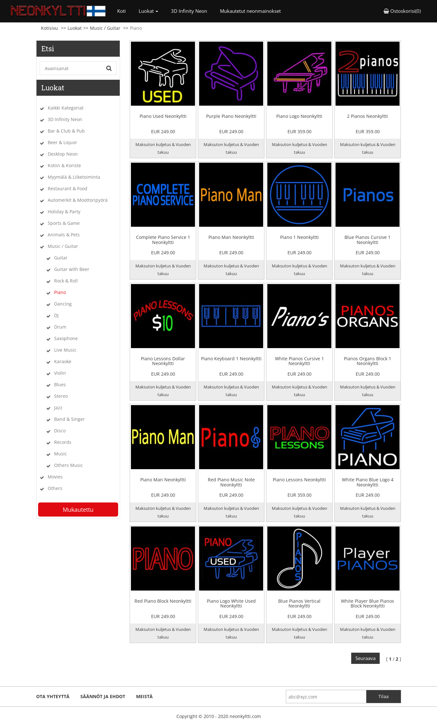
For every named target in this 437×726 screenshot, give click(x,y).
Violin (60, 373)
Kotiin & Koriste (64, 165)
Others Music (68, 465)
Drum (60, 327)
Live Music (65, 350)
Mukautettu (78, 509)
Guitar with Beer (71, 269)
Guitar (61, 258)
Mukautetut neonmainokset (250, 11)
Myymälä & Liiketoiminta (74, 177)
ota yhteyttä (52, 696)
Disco (60, 431)
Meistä (144, 696)
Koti (124, 10)
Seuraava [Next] (365, 658)
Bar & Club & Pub (66, 131)
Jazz (58, 407)
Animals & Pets (64, 235)
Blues (60, 384)
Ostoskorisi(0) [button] (402, 11)
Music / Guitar (105, 28)
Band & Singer (69, 419)
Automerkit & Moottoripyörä (78, 200)
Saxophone (66, 338)
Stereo (61, 396)
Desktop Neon (63, 154)
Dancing (63, 304)
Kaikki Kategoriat (66, 108)
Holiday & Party (64, 211)
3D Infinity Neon (189, 11)
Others (55, 488)
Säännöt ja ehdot (102, 696)
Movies (55, 477)
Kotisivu (49, 28)
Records (62, 442)
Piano (60, 292)
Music (60, 454)
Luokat (75, 28)
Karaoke (62, 361)
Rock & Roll (66, 281)
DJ (56, 315)
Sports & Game (64, 223)
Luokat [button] (148, 11)
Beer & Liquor (62, 142)
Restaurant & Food (67, 188)
